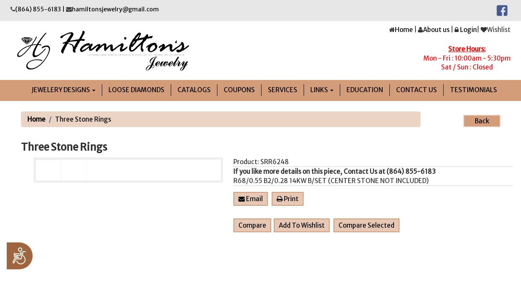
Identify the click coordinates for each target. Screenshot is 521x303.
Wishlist (498, 30)
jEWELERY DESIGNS (63, 90)
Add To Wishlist (302, 225)
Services (282, 90)
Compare (252, 225)
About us (436, 30)
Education (364, 90)
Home (404, 30)
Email (250, 199)
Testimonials (473, 90)
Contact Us (416, 90)
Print (288, 199)
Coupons (239, 90)
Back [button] (482, 121)
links (321, 90)
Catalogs (194, 90)
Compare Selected (366, 225)
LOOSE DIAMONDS (136, 90)
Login (468, 30)
